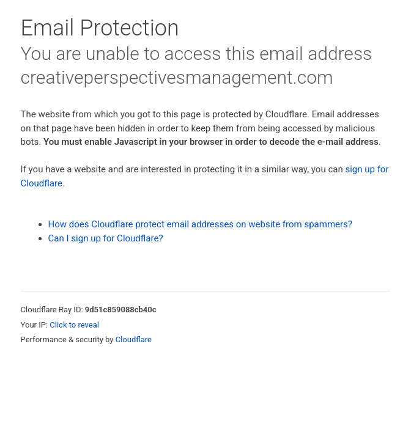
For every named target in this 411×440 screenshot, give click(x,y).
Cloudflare (134, 339)
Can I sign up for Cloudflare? (105, 238)
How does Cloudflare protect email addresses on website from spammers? (200, 224)
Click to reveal (74, 324)
